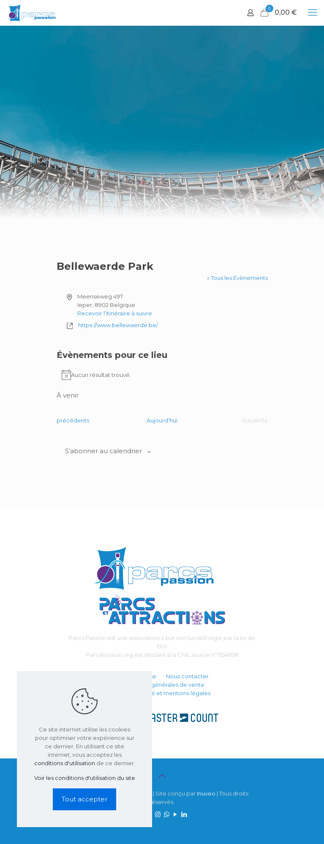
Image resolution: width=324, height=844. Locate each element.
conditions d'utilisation (64, 763)
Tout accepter (84, 799)
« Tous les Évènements (237, 277)
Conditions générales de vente (162, 684)
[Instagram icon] (158, 814)
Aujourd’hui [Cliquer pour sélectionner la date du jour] (162, 420)
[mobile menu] (312, 12)
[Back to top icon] (162, 776)
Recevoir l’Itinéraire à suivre (114, 313)
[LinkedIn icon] (184, 814)
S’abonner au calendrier (103, 451)
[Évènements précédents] (73, 420)
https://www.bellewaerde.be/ (118, 325)
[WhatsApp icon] (166, 814)
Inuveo (206, 793)
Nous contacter (187, 676)
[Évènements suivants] (254, 420)
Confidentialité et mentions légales (162, 693)
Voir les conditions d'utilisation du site (84, 777)
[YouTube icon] (175, 814)
